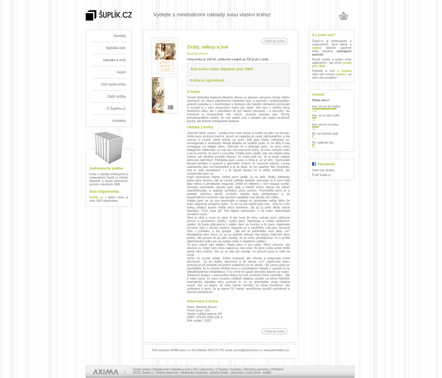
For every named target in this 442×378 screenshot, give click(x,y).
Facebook (326, 164)
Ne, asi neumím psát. (325, 133)
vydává (317, 47)
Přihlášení (277, 369)
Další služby (116, 96)
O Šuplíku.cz (116, 109)
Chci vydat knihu (113, 84)
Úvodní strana (141, 369)
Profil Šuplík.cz (321, 175)
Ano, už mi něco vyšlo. (326, 115)
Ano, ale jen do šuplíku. (326, 106)
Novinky (120, 36)
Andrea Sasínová (167, 372)
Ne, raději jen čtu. (323, 142)
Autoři (121, 72)
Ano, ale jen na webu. (325, 124)
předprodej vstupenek (193, 372)
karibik (267, 372)
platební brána (219, 372)
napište (340, 74)
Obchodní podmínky (256, 369)
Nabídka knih (116, 48)
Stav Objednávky (104, 191)
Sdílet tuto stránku (323, 170)
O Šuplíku (222, 369)
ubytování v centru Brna (245, 372)
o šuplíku (344, 70)
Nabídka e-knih (114, 60)
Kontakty (119, 121)
